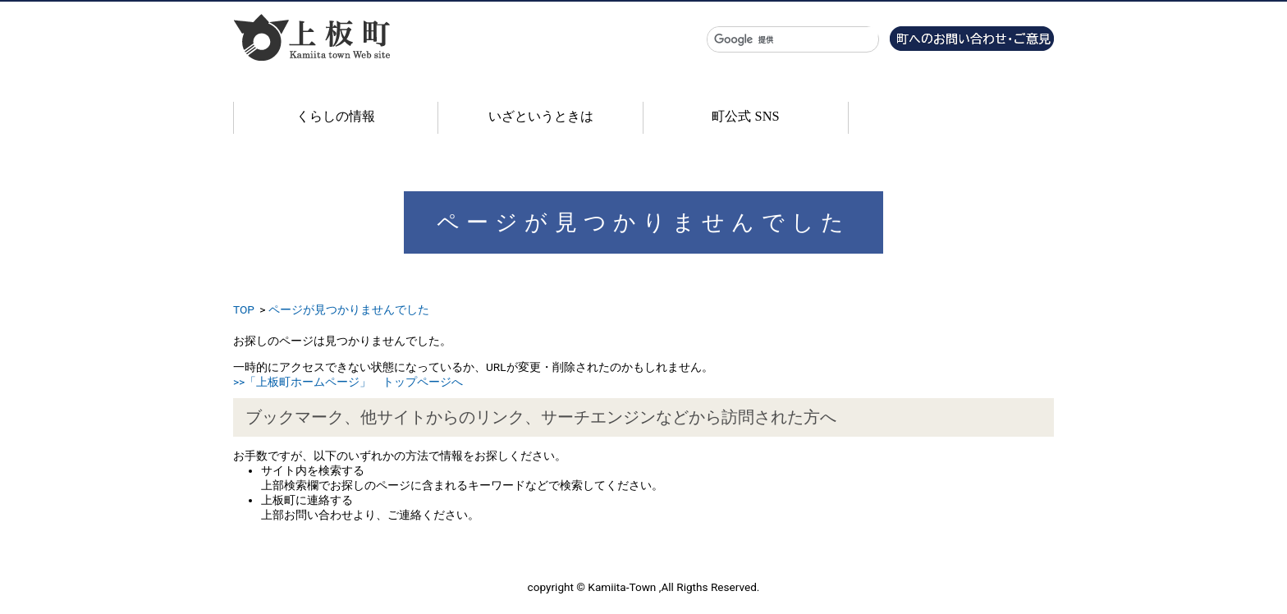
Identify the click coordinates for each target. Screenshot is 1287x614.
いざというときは (540, 116)
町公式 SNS (745, 116)
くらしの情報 (335, 116)
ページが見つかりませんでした (348, 309)
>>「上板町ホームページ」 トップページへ (348, 381)
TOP (243, 309)
